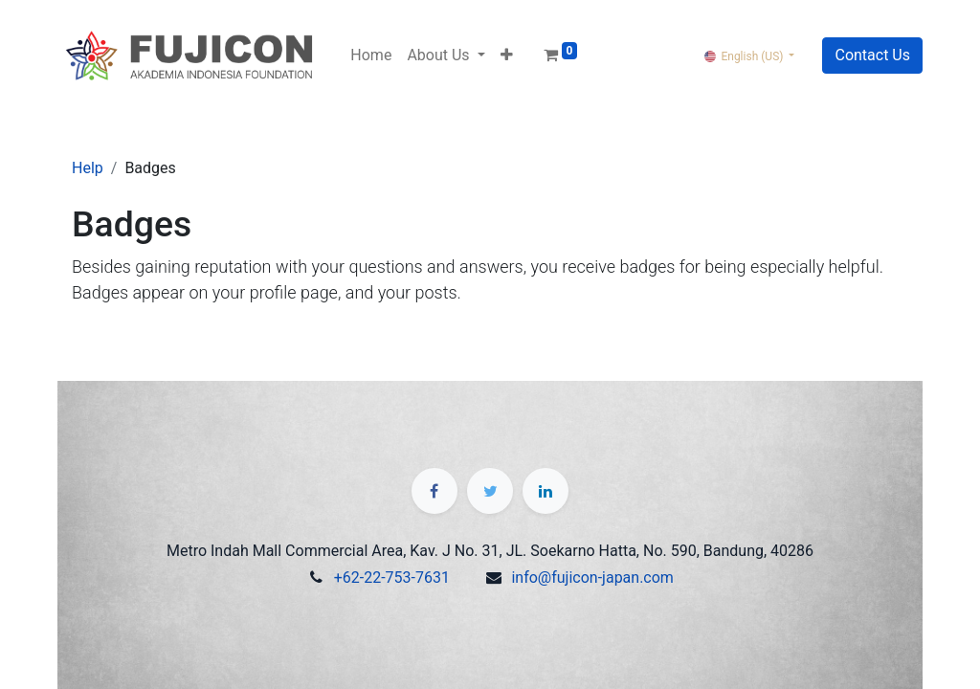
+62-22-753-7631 (392, 577)
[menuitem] (371, 55)
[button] (507, 55)
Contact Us (872, 55)
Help (87, 168)
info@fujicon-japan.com (592, 577)
